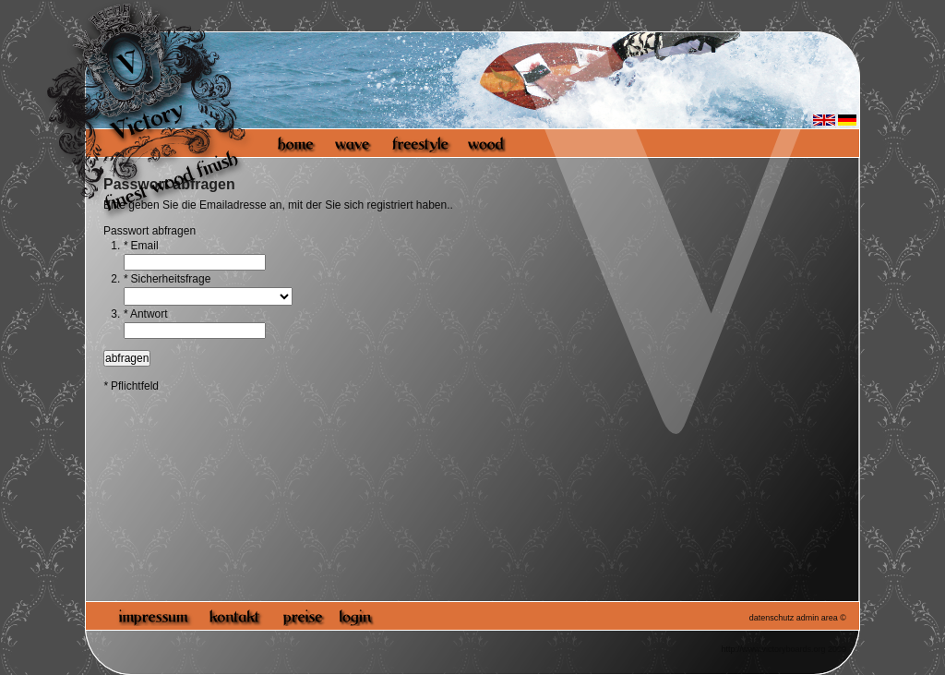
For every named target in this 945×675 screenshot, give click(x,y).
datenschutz (772, 617)
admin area (817, 617)
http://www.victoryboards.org (773, 649)
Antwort (146, 313)
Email (141, 245)
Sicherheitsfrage (167, 278)
